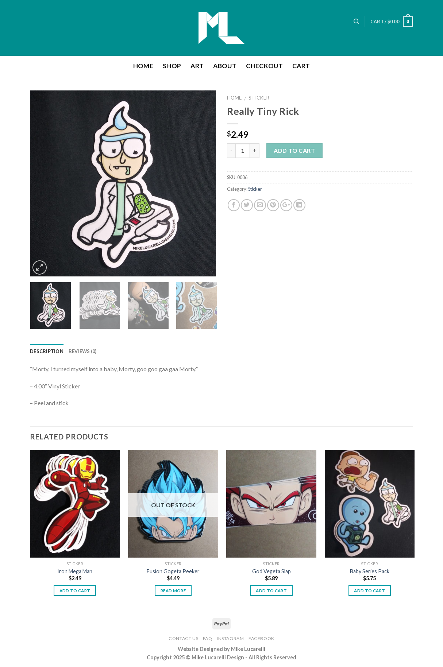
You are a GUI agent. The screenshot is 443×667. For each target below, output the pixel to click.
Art (197, 66)
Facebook (261, 638)
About (224, 66)
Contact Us (183, 638)
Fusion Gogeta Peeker (173, 571)
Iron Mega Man (74, 571)
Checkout (264, 66)
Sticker (259, 98)
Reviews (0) (83, 351)
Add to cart (294, 150)
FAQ (207, 638)
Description (46, 351)
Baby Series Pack (369, 571)
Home (143, 66)
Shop (172, 66)
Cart (301, 66)
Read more (173, 590)
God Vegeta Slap (271, 571)
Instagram (230, 638)
